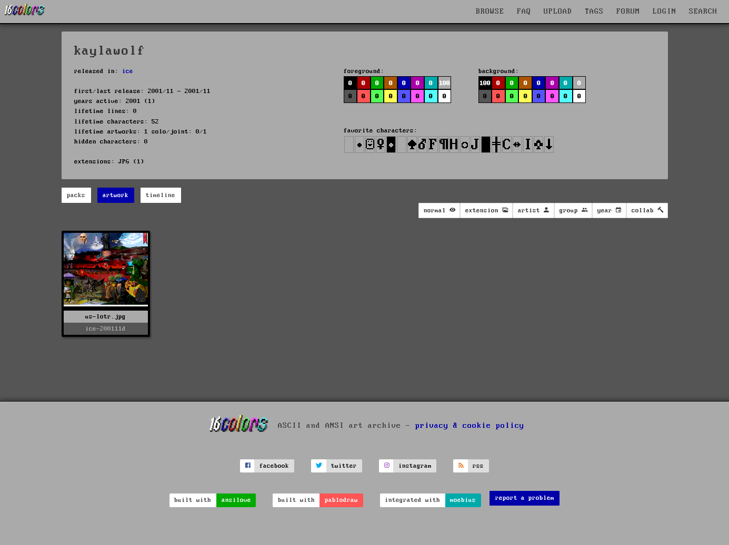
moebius (463, 500)
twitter (344, 465)
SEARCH (703, 11)
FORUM (628, 11)
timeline (160, 195)
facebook (274, 465)
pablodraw (341, 500)
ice (127, 71)
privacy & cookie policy (469, 425)
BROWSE (490, 11)
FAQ (524, 11)
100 (444, 83)
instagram (415, 465)
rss (478, 465)
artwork (115, 195)
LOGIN (664, 11)
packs (76, 195)
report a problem (524, 498)
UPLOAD (558, 11)
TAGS (594, 11)
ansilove (236, 500)
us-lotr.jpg (105, 316)
